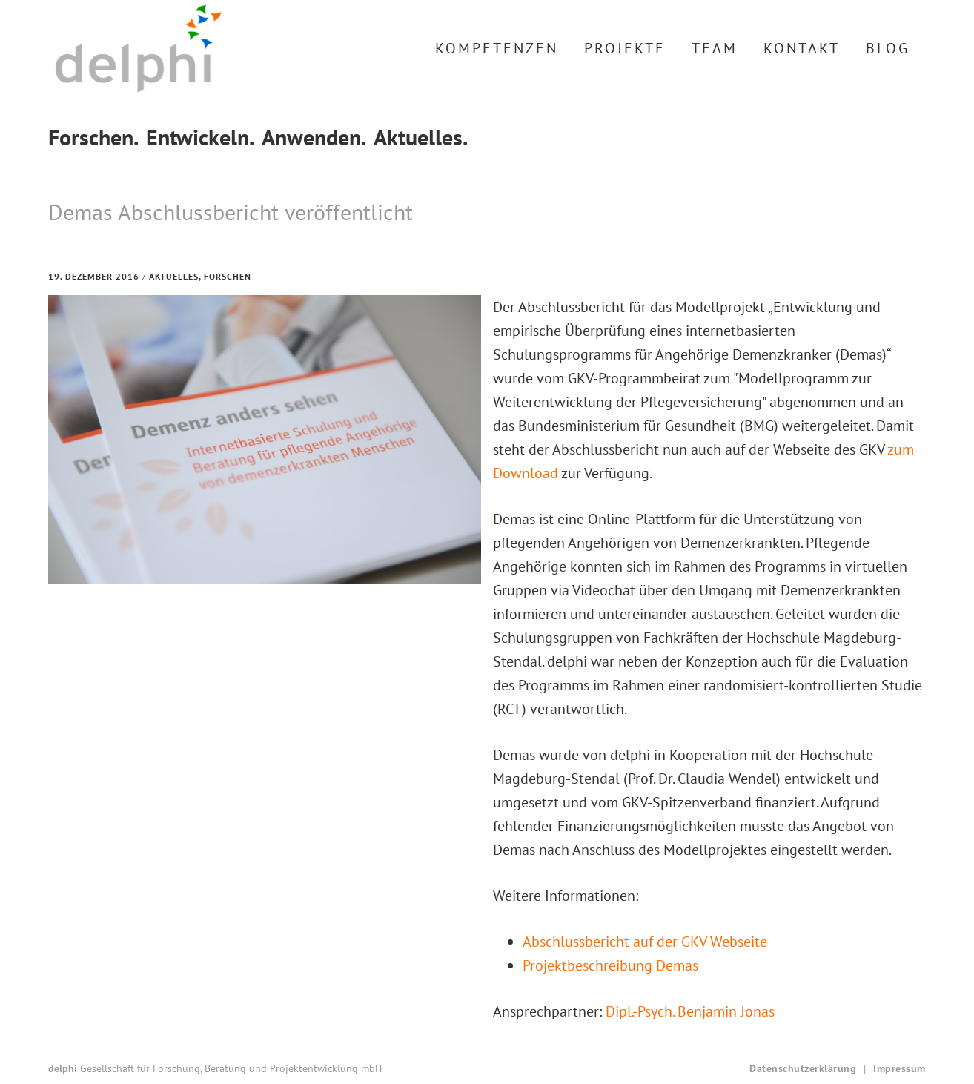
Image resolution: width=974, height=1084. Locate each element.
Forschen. (93, 136)
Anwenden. (314, 136)
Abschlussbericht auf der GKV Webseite (645, 941)
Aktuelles (174, 276)
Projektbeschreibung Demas (610, 965)
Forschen (227, 276)
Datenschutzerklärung (802, 1068)
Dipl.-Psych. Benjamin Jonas (690, 1011)
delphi (138, 48)
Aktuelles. (421, 136)
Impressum (899, 1068)
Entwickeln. (200, 136)
